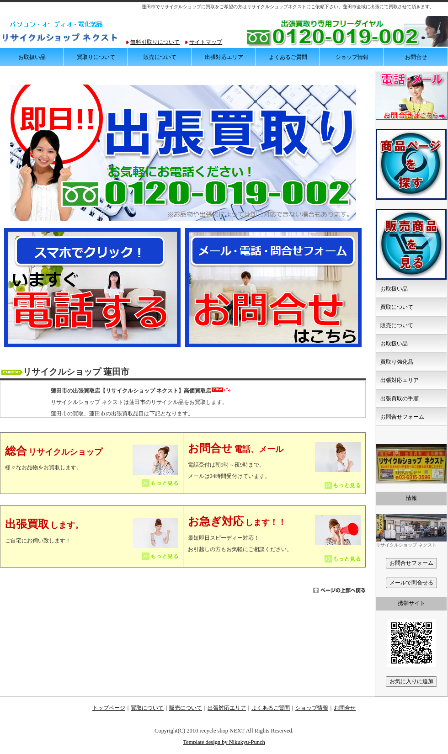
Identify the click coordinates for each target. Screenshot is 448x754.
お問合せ (416, 57)
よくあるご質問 (288, 57)
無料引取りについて (155, 42)
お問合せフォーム (402, 417)
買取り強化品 (396, 362)
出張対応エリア (224, 57)
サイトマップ (205, 42)
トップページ (108, 708)
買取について (396, 307)
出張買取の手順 (399, 398)
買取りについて (96, 57)
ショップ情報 (352, 57)
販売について (160, 57)
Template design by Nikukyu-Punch (224, 742)
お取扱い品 (32, 57)
